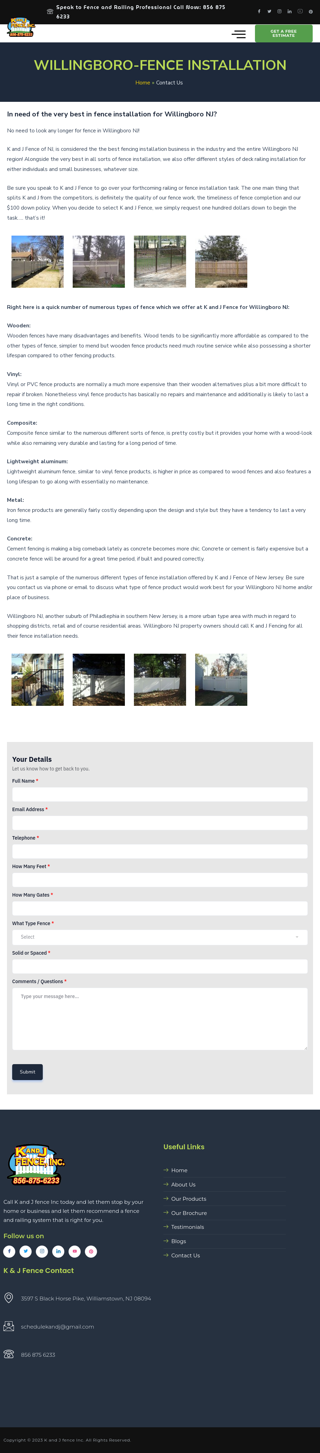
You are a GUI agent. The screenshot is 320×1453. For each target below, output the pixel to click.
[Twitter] (269, 12)
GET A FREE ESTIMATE (284, 35)
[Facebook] (259, 12)
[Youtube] (300, 12)
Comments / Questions (39, 983)
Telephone (25, 839)
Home (142, 84)
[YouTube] (75, 1252)
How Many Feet (31, 868)
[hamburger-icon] (237, 36)
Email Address (30, 811)
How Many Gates (32, 896)
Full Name (25, 782)
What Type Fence (33, 925)
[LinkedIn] (289, 12)
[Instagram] (279, 12)
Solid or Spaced (31, 955)
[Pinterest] (311, 12)
